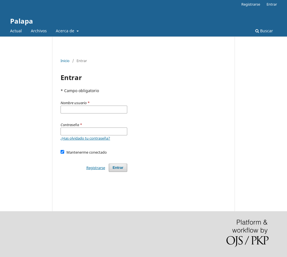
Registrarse (250, 4)
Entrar (272, 4)
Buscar (264, 30)
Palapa (21, 21)
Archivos (39, 30)
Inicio (65, 60)
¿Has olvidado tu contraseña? (85, 138)
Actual (16, 30)
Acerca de (65, 30)
